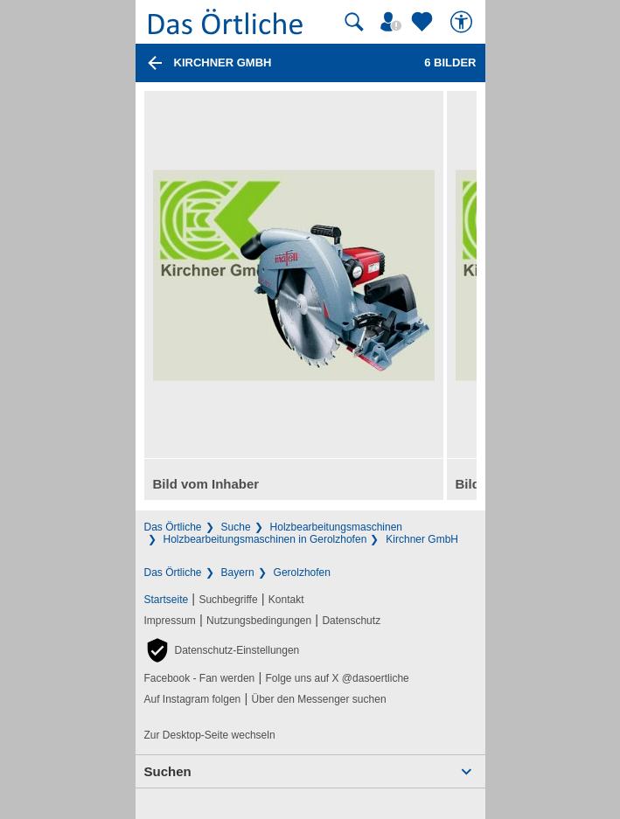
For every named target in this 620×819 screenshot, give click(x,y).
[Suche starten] (354, 22)
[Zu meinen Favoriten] (424, 22)
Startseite (166, 599)
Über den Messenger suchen (318, 699)
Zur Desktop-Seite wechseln (209, 735)
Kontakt (286, 599)
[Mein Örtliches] (393, 22)
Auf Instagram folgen (192, 699)
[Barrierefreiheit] (463, 22)
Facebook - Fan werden (199, 678)
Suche (236, 527)
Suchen (168, 771)
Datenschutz (351, 620)
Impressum (170, 620)
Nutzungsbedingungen (258, 620)
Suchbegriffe (228, 599)
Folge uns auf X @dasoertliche (336, 678)
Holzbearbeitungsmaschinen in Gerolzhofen (265, 539)
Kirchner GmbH (422, 539)
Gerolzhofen (302, 572)
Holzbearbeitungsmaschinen (336, 527)
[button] (222, 650)
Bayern (237, 572)
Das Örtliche (173, 527)
